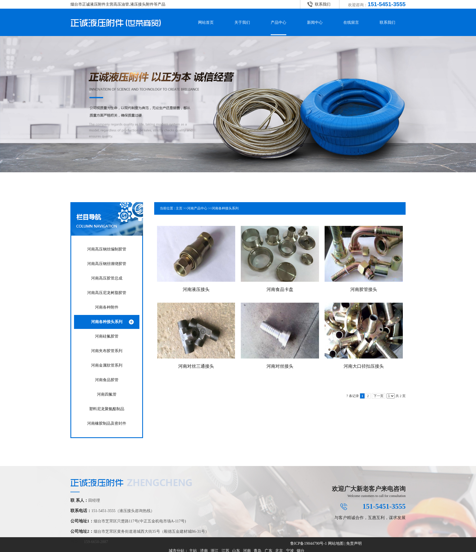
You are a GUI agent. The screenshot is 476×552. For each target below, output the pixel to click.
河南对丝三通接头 (196, 366)
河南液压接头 (196, 289)
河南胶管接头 (363, 289)
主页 (179, 208)
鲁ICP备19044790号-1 (308, 543)
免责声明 (354, 543)
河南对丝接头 (279, 366)
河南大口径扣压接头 (364, 366)
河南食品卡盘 (279, 289)
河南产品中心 (197, 208)
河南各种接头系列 (225, 208)
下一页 (378, 396)
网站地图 (336, 543)
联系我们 (322, 4)
